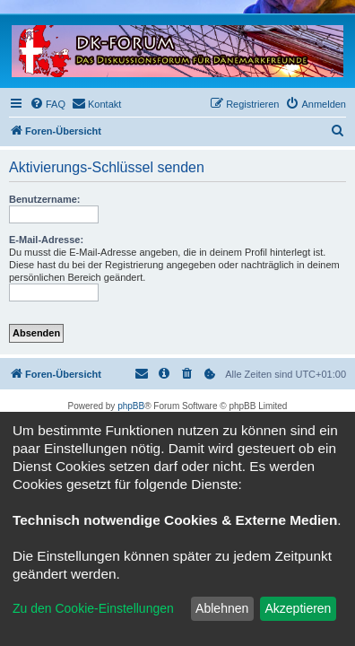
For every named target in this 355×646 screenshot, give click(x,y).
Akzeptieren (297, 608)
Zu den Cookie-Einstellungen (93, 608)
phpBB (130, 406)
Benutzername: (44, 199)
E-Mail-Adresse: (46, 239)
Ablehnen (221, 608)
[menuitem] (47, 104)
